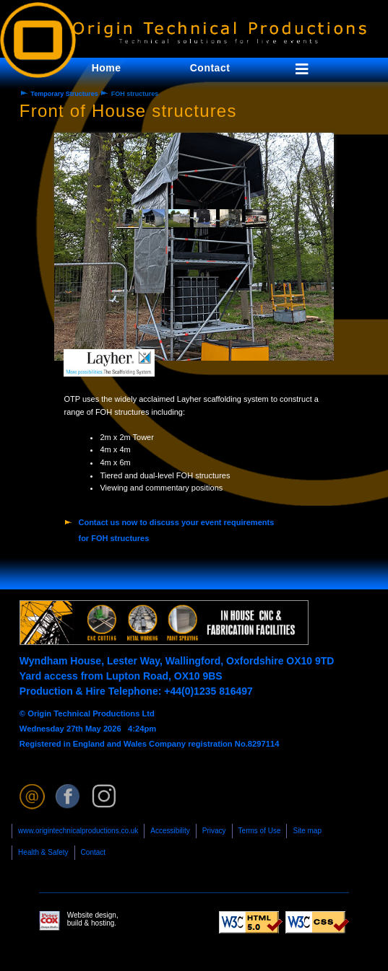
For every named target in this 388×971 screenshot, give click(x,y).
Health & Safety (43, 852)
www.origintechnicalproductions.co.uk (78, 831)
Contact (93, 852)
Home (106, 68)
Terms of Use (259, 831)
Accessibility (169, 831)
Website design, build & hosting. (78, 921)
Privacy (214, 831)
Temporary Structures (64, 93)
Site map (307, 831)
